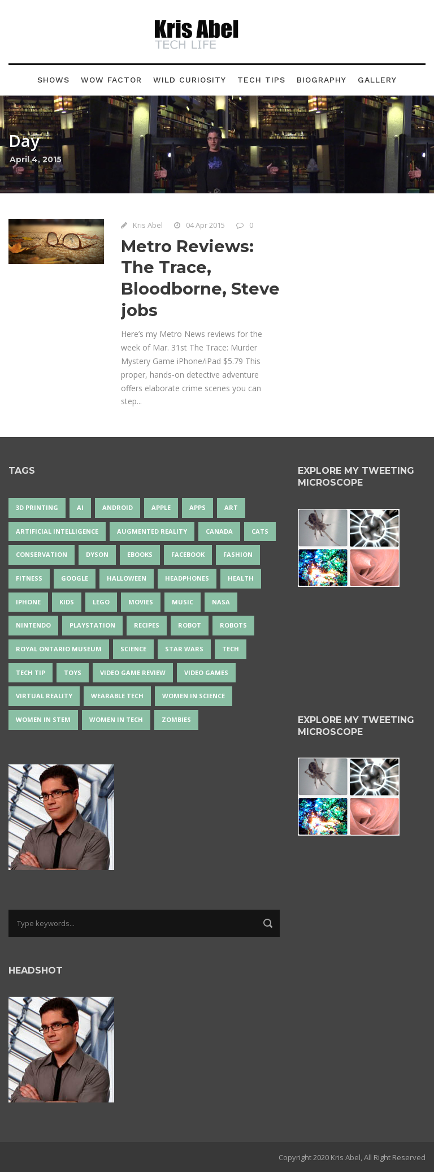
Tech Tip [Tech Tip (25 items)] (30, 672)
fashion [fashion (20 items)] (238, 554)
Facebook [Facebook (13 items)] (188, 554)
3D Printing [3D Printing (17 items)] (37, 507)
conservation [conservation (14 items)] (41, 554)
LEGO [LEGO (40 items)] (101, 602)
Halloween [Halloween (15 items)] (126, 578)
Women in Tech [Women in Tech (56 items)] (116, 719)
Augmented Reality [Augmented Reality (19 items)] (152, 531)
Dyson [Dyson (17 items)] (97, 554)
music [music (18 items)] (182, 602)
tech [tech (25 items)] (230, 649)
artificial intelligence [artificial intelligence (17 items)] (57, 531)
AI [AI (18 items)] (80, 507)
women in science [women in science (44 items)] (193, 695)
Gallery (377, 79)
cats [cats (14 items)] (259, 531)
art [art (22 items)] (231, 507)
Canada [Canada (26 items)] (219, 531)
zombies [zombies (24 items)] (176, 719)
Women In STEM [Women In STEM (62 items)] (43, 719)
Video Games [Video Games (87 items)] (206, 672)
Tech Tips (261, 79)
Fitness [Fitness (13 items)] (29, 578)
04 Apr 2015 (205, 225)
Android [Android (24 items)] (117, 507)
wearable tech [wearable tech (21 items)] (117, 695)
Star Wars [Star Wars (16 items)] (184, 649)
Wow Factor (111, 79)
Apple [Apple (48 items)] (161, 507)
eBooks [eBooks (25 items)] (140, 554)
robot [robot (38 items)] (189, 625)
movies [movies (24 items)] (140, 602)
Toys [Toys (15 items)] (72, 672)
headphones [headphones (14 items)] (187, 578)
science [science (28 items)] (133, 649)
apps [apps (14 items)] (197, 507)
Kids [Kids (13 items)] (66, 602)
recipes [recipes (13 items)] (146, 625)
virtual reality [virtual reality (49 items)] (44, 695)
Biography (321, 79)
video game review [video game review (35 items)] (133, 672)
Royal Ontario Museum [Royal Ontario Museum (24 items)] (59, 649)
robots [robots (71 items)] (233, 625)
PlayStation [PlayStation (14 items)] (92, 625)
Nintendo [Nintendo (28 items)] (33, 625)
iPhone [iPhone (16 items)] (28, 602)
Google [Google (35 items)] (74, 578)
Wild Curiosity (189, 79)
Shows (53, 79)
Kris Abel (148, 225)
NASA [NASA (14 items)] (221, 602)
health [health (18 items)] (241, 578)
